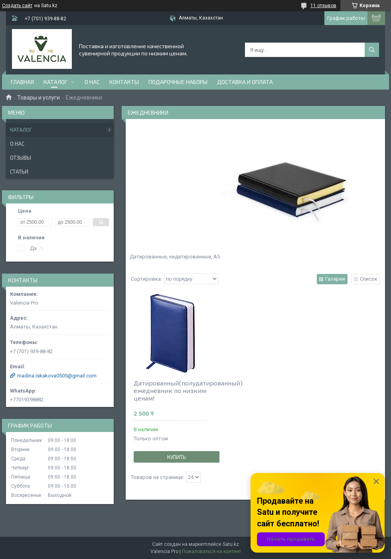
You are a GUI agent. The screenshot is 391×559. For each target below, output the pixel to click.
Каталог (55, 81)
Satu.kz (231, 544)
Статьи (19, 171)
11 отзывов (323, 5)
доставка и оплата (245, 81)
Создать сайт (17, 5)
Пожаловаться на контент (211, 551)
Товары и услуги (38, 97)
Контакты (124, 81)
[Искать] (372, 50)
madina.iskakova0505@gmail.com (57, 376)
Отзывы (20, 157)
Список (368, 279)
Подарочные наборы (177, 81)
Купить (176, 457)
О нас (92, 81)
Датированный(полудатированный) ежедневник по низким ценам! (170, 390)
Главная (22, 81)
